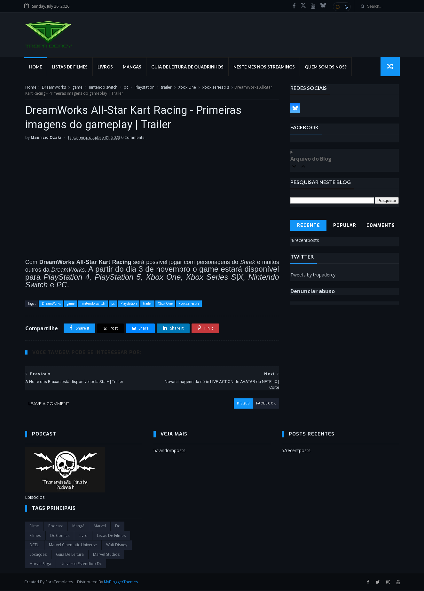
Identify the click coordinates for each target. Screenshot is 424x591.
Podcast (55, 527)
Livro (83, 536)
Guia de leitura (70, 555)
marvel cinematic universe (73, 545)
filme (34, 527)
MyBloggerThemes (121, 582)
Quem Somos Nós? (326, 67)
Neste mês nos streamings (264, 67)
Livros (106, 67)
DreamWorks (54, 87)
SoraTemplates (60, 582)
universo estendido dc (81, 564)
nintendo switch (103, 87)
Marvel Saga (40, 564)
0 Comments (132, 138)
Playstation (144, 87)
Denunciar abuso (313, 291)
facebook (261, 404)
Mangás (132, 67)
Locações (38, 555)
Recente (308, 226)
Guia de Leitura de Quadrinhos (188, 67)
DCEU (34, 545)
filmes (35, 536)
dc (117, 527)
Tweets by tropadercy (313, 275)
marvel (100, 527)
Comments (381, 226)
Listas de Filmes (70, 67)
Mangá (78, 527)
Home (36, 67)
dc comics (59, 536)
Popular (344, 226)
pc (125, 87)
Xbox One (187, 87)
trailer (166, 87)
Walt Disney (116, 545)
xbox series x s (215, 87)
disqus (238, 404)
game (77, 87)
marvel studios (106, 555)
